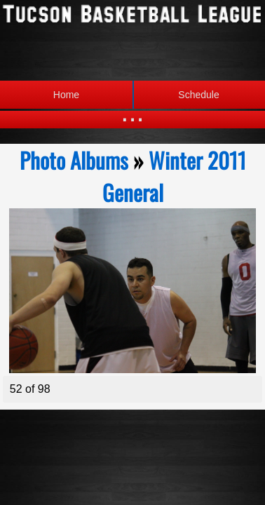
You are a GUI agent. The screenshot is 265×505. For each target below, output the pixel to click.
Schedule (175, 95)
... (132, 112)
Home (66, 94)
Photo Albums (74, 160)
